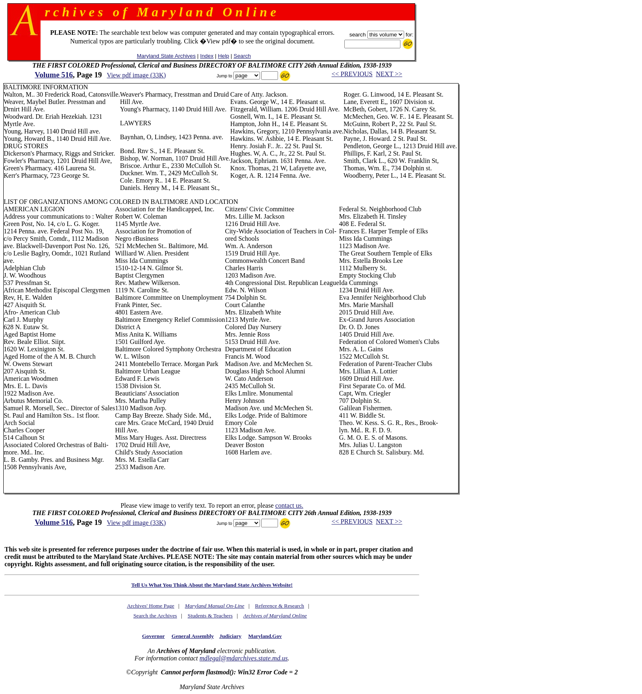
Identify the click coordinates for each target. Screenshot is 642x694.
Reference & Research (279, 606)
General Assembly (193, 636)
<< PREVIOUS (352, 73)
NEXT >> (389, 73)
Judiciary (230, 636)
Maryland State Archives (166, 56)
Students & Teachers (210, 616)
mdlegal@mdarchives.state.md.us (243, 658)
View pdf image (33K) (136, 75)
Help (223, 56)
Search (242, 56)
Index (207, 56)
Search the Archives (155, 616)
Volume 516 (54, 74)
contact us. (289, 505)
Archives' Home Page (150, 606)
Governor (153, 636)
